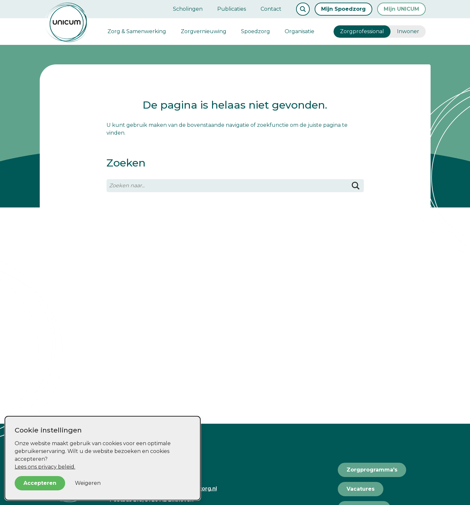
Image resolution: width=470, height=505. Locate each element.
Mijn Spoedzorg (343, 9)
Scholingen (188, 9)
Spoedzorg (255, 31)
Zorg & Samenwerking (136, 31)
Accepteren (39, 483)
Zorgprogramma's (372, 470)
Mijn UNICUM (401, 9)
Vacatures (361, 489)
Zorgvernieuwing (203, 31)
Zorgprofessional (362, 31)
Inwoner (408, 31)
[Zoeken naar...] (235, 185)
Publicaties (231, 9)
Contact (271, 9)
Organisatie (299, 31)
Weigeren (88, 483)
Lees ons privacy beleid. (45, 467)
